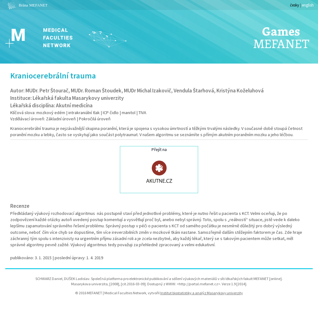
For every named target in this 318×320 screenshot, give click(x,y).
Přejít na (159, 169)
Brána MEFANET (27, 5)
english (308, 4)
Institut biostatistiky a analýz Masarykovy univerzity (201, 293)
